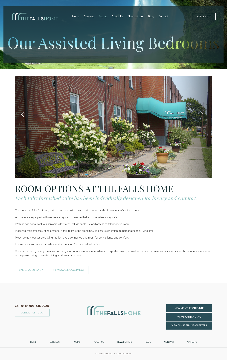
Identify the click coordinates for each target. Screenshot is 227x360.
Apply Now (204, 16)
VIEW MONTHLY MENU (189, 317)
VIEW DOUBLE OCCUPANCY (68, 269)
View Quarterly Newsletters (189, 325)
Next (203, 114)
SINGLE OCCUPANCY (31, 269)
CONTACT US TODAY (32, 312)
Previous (23, 114)
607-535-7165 (32, 306)
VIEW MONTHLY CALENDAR (189, 308)
